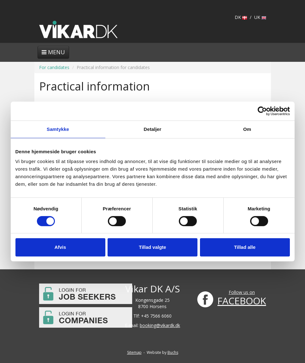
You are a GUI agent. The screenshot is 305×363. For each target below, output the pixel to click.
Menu (53, 52)
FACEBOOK (241, 300)
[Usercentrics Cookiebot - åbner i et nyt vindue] (262, 111)
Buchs (172, 352)
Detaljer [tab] (152, 129)
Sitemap (134, 352)
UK (260, 17)
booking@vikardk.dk (160, 325)
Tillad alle (244, 247)
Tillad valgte (152, 247)
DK (241, 17)
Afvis (60, 247)
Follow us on (242, 292)
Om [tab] (247, 129)
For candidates (54, 67)
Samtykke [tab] (58, 129)
